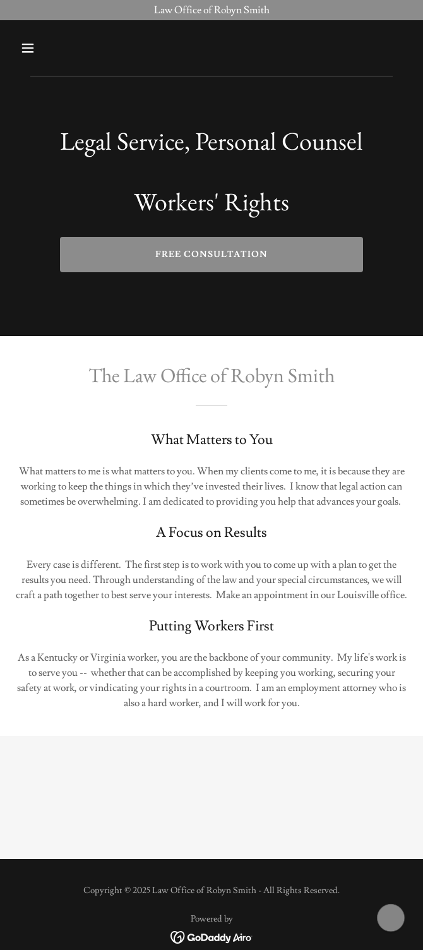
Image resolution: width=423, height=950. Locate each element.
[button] (44, 48)
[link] (211, 935)
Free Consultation (211, 254)
